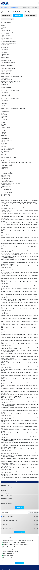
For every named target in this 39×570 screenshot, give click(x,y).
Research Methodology (7, 19)
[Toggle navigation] (37, 3)
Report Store (6, 7)
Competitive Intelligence (8, 528)
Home (2, 7)
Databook (5, 524)
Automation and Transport (15, 7)
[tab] (6, 15)
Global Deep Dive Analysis (8, 516)
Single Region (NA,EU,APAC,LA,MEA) (10, 520)
